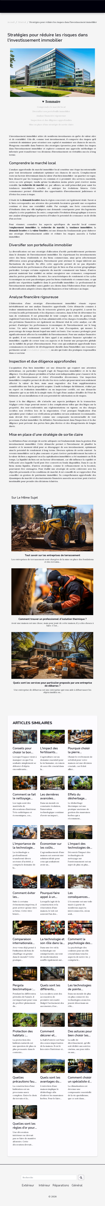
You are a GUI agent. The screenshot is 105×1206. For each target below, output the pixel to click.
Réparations (60, 1185)
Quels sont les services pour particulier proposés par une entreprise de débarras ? (52, 684)
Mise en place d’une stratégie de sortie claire (51, 124)
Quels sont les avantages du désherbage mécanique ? (50, 1083)
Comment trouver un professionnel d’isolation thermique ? (52, 619)
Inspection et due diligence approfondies (51, 120)
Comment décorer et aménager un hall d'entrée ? (50, 1037)
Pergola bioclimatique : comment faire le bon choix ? (25, 991)
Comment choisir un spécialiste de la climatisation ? (79, 1081)
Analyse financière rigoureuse (51, 115)
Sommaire (52, 102)
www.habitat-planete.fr (38, 350)
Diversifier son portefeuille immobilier (51, 111)
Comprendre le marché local (51, 107)
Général (22, 22)
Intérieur (44, 1185)
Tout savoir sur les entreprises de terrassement (52, 555)
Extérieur (28, 1185)
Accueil (11, 22)
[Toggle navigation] (7, 6)
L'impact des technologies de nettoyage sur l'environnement (79, 850)
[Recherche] (49, 1177)
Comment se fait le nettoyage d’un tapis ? (24, 798)
